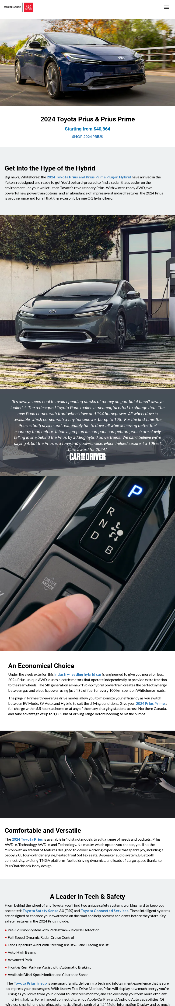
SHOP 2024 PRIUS (87, 136)
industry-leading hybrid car (78, 674)
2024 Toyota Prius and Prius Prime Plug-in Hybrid (89, 177)
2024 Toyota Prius (27, 839)
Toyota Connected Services (104, 910)
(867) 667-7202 (139, 7)
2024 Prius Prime (150, 703)
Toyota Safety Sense (40, 910)
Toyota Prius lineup (30, 983)
